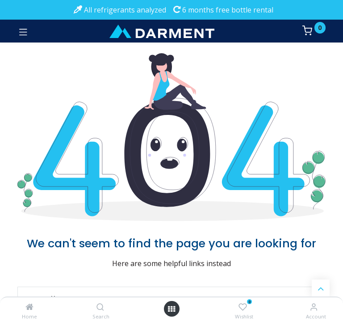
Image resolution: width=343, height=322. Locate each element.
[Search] (100, 307)
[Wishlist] (243, 307)
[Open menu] (171, 309)
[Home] (29, 307)
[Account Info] (314, 307)
